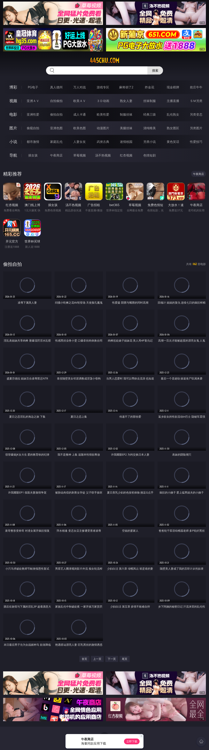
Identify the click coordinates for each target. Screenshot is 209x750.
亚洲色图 (56, 128)
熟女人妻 (126, 101)
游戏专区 (103, 87)
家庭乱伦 (56, 142)
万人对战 (79, 87)
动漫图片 (103, 128)
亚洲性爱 (33, 114)
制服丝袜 (126, 114)
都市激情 (33, 142)
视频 (13, 100)
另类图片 (196, 128)
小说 (13, 141)
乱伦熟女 (173, 114)
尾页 (124, 659)
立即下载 (131, 741)
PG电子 (33, 87)
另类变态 (196, 114)
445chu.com (104, 60)
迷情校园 (126, 142)
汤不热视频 (103, 155)
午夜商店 (56, 155)
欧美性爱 (103, 114)
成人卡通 (79, 114)
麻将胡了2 (126, 87)
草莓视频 (79, 155)
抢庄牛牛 (196, 87)
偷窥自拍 (33, 128)
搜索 (155, 70)
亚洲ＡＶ (33, 101)
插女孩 (33, 155)
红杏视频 (126, 155)
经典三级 (149, 114)
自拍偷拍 (56, 101)
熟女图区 (173, 128)
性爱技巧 (196, 142)
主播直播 (173, 101)
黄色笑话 (173, 142)
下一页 (112, 659)
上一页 (97, 659)
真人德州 (56, 87)
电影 (13, 114)
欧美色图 (79, 128)
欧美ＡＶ (79, 101)
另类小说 (149, 142)
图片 (13, 128)
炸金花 (149, 87)
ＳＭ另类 (196, 101)
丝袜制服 (149, 101)
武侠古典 (103, 142)
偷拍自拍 (56, 114)
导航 (13, 155)
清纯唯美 (149, 128)
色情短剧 (149, 155)
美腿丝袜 (126, 128)
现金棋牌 (173, 87)
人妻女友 (79, 142)
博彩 (13, 87)
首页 (84, 659)
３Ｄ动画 (103, 101)
